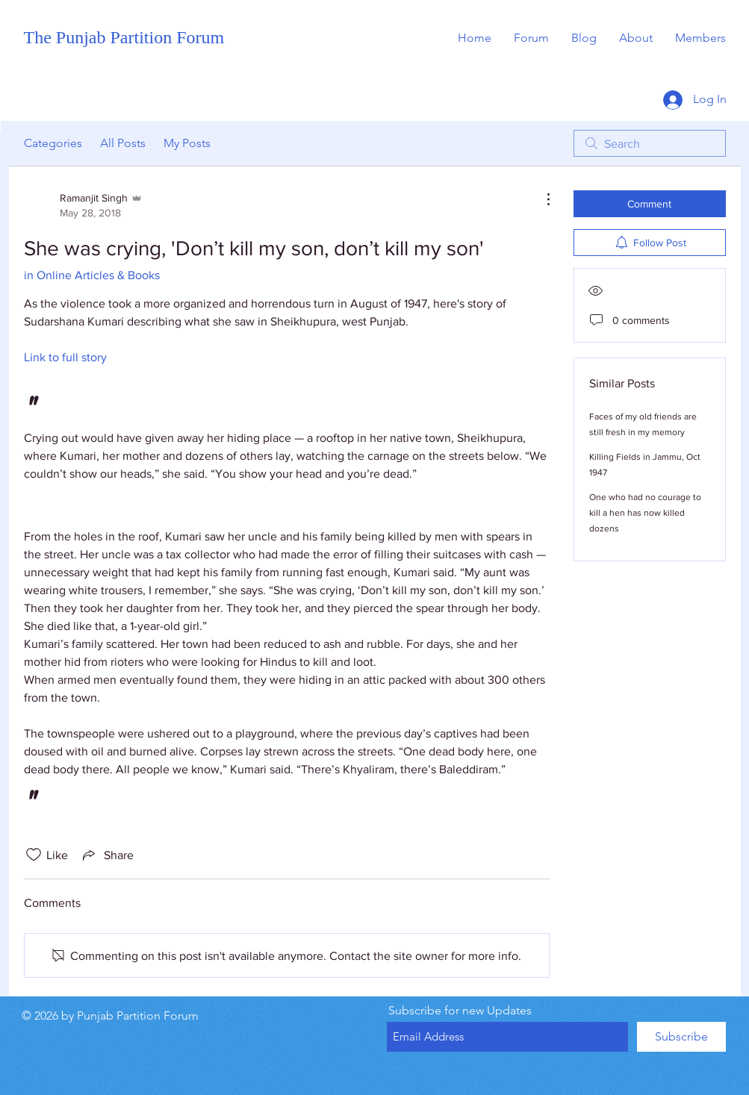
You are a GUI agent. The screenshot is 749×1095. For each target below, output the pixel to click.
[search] (650, 143)
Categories (53, 143)
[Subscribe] (681, 1037)
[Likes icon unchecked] (33, 855)
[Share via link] (107, 855)
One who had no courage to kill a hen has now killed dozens (645, 513)
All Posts (123, 143)
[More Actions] (541, 199)
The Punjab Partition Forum (124, 37)
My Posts (187, 143)
